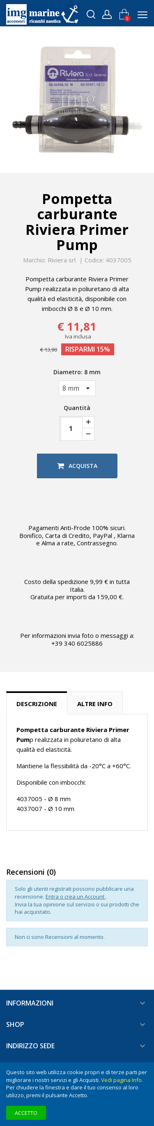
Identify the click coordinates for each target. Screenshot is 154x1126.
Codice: (94, 260)
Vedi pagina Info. (122, 1080)
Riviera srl (62, 260)
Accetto (26, 1113)
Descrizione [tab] (36, 704)
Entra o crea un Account (76, 896)
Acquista (77, 466)
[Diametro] (77, 388)
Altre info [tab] (95, 704)
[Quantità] (71, 428)
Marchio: (34, 260)
